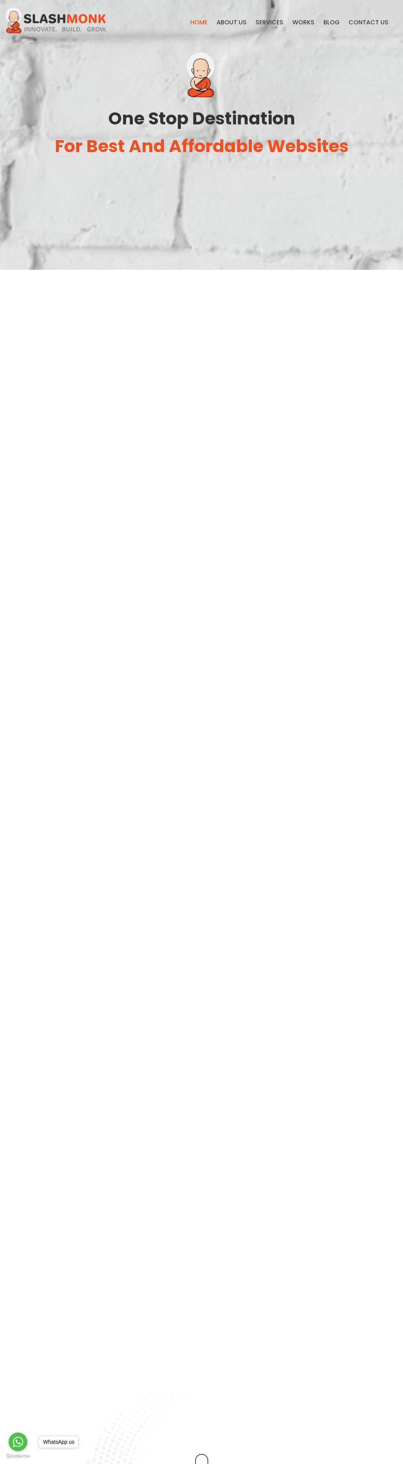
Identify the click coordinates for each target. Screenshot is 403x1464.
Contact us (368, 22)
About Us (232, 22)
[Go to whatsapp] (18, 1442)
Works (303, 22)
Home (199, 22)
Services (269, 22)
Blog (331, 22)
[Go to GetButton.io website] (18, 1456)
